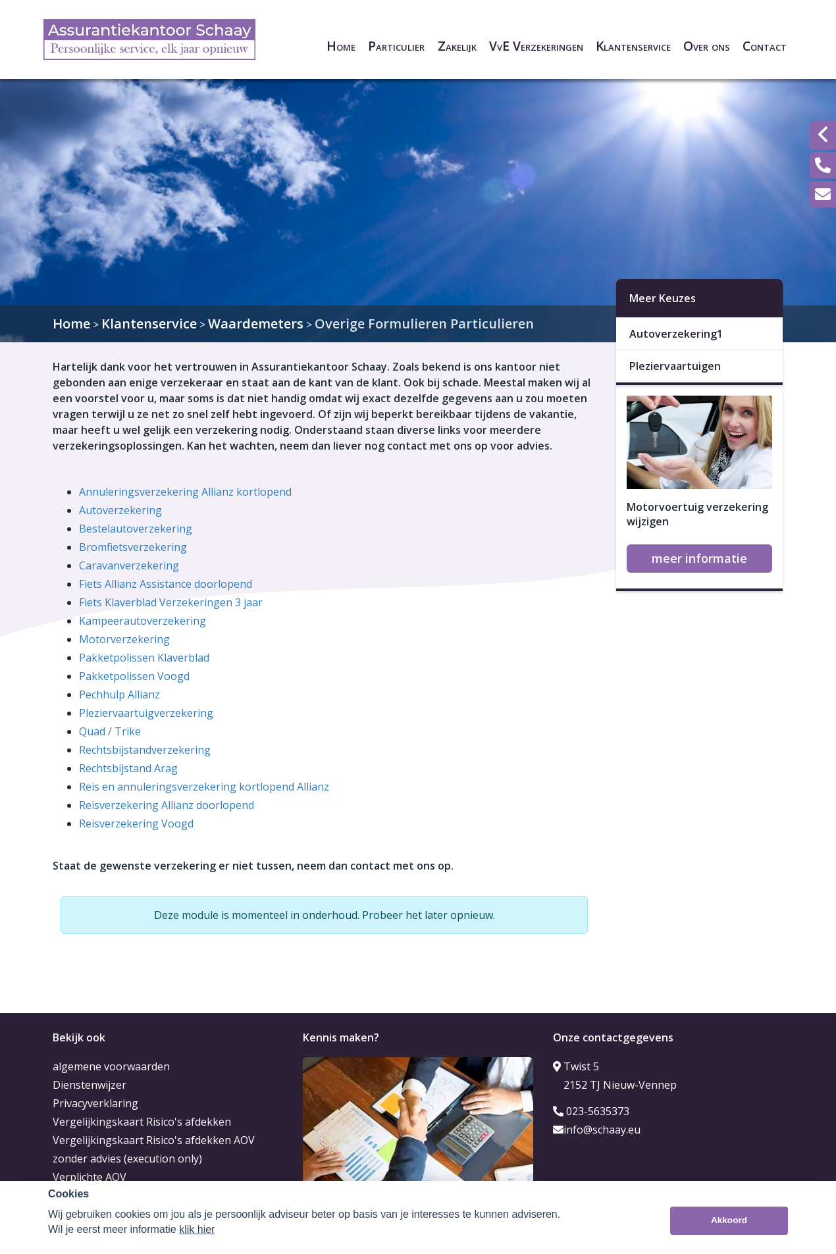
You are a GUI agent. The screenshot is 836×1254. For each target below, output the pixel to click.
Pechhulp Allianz (119, 694)
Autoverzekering (120, 510)
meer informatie (699, 558)
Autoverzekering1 (676, 334)
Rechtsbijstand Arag (128, 768)
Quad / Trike (110, 731)
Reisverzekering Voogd (136, 823)
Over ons (706, 46)
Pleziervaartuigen (675, 366)
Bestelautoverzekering (135, 528)
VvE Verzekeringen (536, 46)
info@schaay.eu (596, 1129)
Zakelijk (457, 46)
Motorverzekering (124, 639)
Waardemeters (255, 323)
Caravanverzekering (129, 565)
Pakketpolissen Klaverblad (144, 657)
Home (341, 46)
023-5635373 (591, 1111)
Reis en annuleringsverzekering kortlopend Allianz (204, 786)
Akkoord (729, 1220)
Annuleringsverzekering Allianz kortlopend (185, 491)
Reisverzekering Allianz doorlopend (166, 805)
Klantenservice (633, 46)
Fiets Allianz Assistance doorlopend (165, 584)
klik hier (197, 1229)
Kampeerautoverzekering (142, 621)
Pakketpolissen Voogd (134, 676)
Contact (765, 46)
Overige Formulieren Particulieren (424, 323)
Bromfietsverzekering (133, 547)
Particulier (396, 46)
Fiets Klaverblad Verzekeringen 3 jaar (171, 602)
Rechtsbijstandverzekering (145, 750)
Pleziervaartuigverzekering (146, 713)
